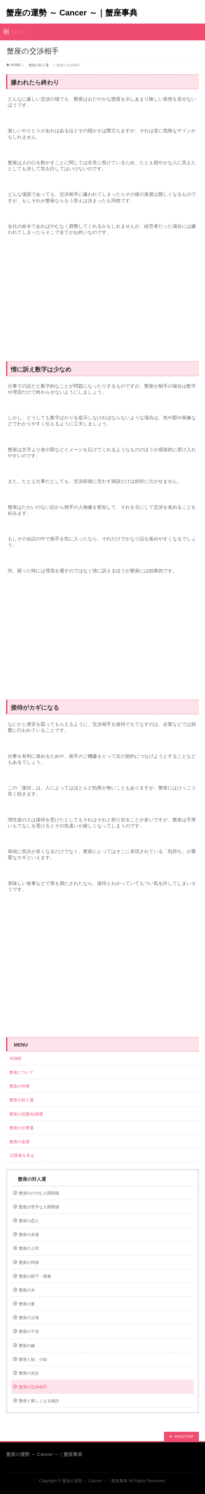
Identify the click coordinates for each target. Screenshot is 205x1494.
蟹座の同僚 (29, 1262)
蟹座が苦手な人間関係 (39, 1207)
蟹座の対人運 (38, 65)
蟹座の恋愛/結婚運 (26, 1114)
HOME (15, 65)
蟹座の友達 (29, 1234)
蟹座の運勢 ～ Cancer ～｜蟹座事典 (71, 12)
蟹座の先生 (29, 1373)
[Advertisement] (102, 301)
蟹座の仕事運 (21, 1128)
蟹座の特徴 (21, 1086)
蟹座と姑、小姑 (33, 1359)
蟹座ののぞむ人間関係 (39, 1193)
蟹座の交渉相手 (33, 1387)
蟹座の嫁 (27, 1345)
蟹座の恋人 (29, 1220)
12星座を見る (21, 1155)
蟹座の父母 (29, 1317)
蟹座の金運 (19, 1141)
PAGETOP (184, 1436)
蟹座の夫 (27, 1290)
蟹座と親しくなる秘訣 (39, 1400)
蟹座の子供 (29, 1331)
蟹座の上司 (29, 1248)
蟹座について (23, 1072)
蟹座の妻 (27, 1304)
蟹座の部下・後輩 (35, 1276)
